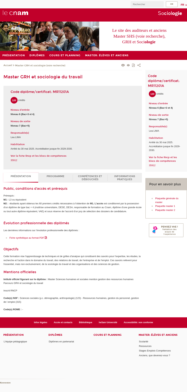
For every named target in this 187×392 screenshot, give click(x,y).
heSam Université (108, 322)
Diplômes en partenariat (61, 341)
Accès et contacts (63, 322)
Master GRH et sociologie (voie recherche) (40, 65)
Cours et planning (108, 334)
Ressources (145, 346)
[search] (147, 4)
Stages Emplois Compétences (155, 350)
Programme (55, 176)
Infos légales (40, 322)
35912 (14, 160)
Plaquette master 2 (165, 210)
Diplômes (55, 334)
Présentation (21, 176)
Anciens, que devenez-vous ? (154, 355)
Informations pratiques (124, 178)
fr (182, 4)
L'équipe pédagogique (15, 341)
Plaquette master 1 (165, 206)
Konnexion (5, 383)
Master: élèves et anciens (158, 334)
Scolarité (143, 341)
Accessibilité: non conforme (138, 322)
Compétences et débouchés (90, 178)
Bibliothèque (85, 322)
